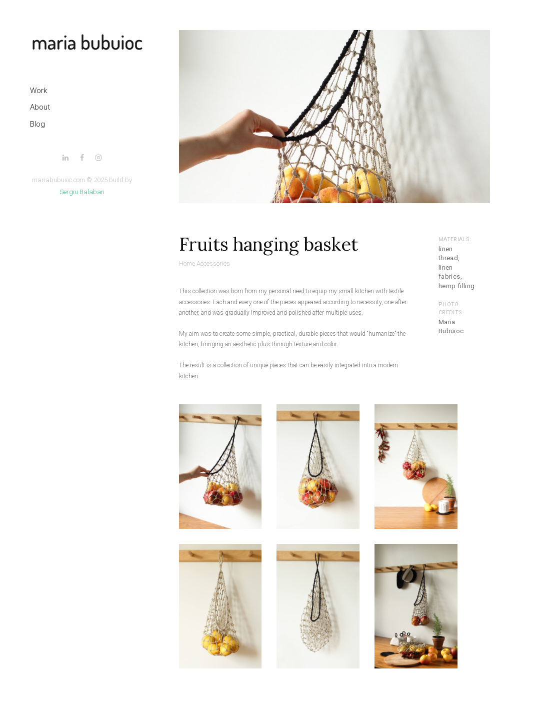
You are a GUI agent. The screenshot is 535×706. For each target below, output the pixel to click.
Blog (37, 124)
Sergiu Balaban (82, 192)
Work (38, 90)
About (40, 107)
